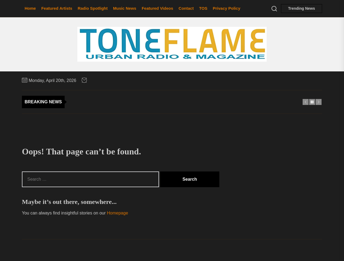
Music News (124, 8)
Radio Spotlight (93, 8)
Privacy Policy (226, 8)
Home (30, 8)
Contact (186, 8)
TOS (203, 8)
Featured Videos (157, 8)
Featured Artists (56, 8)
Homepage (117, 213)
